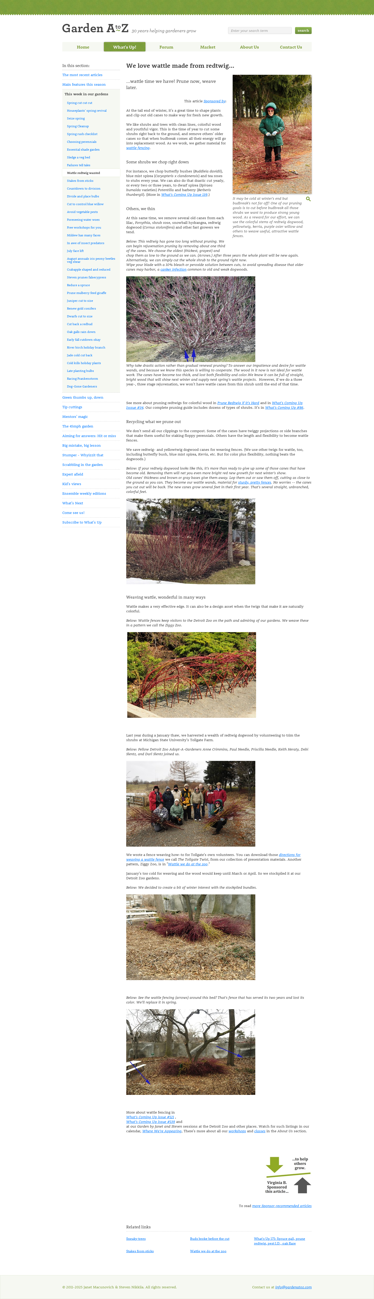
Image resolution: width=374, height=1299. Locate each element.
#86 (284, 407)
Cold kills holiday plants (84, 363)
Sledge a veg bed (78, 157)
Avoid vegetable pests (82, 212)
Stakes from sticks (80, 180)
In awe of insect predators (85, 243)
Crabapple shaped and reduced (88, 269)
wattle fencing (138, 147)
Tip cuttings (72, 406)
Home (83, 47)
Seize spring (76, 118)
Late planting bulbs (80, 371)
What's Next (72, 502)
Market (207, 47)
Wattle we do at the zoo (188, 863)
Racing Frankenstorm (82, 378)
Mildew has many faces (84, 235)
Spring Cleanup (78, 126)
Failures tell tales (78, 165)
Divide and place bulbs (83, 196)
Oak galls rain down (81, 332)
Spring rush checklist (82, 134)
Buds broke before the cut (209, 1238)
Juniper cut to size (80, 300)
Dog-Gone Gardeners (82, 386)
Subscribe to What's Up (82, 522)
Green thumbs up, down (82, 397)
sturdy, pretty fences (254, 482)
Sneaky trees (136, 1238)
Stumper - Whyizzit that (82, 454)
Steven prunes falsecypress (86, 277)
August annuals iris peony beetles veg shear (91, 260)
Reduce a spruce (78, 285)
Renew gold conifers (81, 308)
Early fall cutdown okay (84, 339)
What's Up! (124, 47)
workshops (237, 1130)
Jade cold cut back (79, 355)
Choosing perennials (82, 141)
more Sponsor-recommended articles (282, 1205)
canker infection (173, 269)
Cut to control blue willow (85, 204)
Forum (166, 47)
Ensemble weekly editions (84, 493)
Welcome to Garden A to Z (129, 28)
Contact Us (291, 47)
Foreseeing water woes (83, 219)
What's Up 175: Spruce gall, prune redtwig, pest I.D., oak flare (279, 1240)
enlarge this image (309, 198)
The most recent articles (82, 74)
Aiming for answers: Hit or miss (89, 435)
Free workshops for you (84, 227)
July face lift (75, 251)
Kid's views (71, 483)
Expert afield (72, 474)
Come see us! (73, 512)
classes (259, 1130)
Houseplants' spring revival (86, 110)
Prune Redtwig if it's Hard (238, 402)
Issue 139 (184, 194)
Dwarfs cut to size (79, 316)
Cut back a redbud (79, 324)
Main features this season (84, 84)
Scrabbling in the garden (82, 464)
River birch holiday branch (86, 347)
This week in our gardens (86, 93)
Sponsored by (214, 100)
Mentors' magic (75, 416)
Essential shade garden (83, 149)
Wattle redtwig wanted (83, 173)
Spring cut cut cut (79, 103)
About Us (249, 47)
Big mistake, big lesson (81, 445)
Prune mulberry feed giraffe (86, 293)
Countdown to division (84, 188)
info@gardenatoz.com (293, 1286)
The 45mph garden (77, 426)
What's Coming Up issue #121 (150, 1116)
